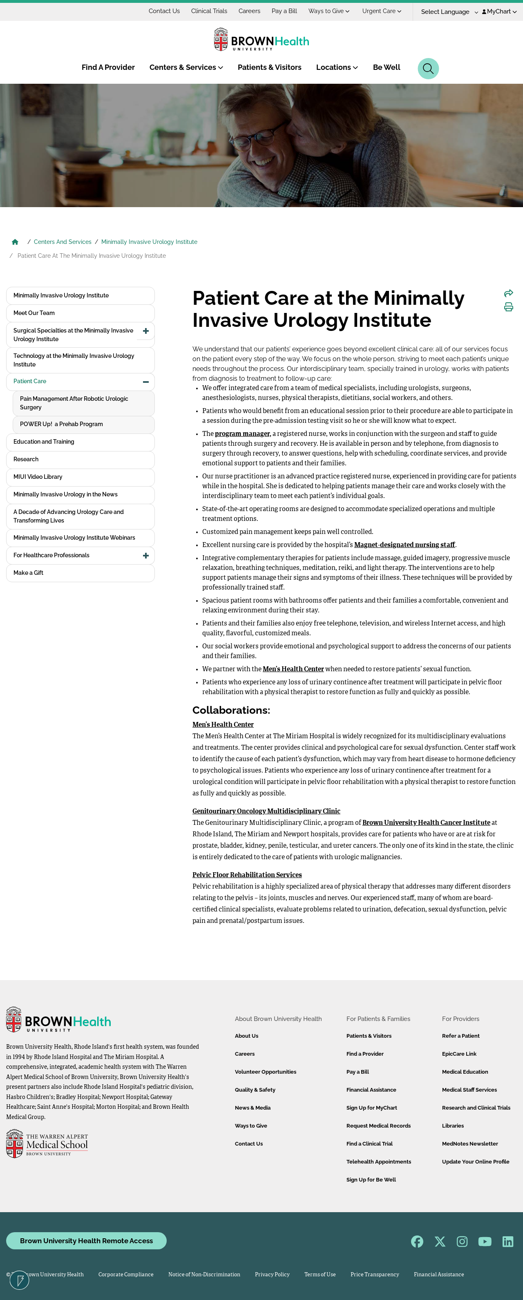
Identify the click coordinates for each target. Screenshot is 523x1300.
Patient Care (29, 381)
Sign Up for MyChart (371, 1108)
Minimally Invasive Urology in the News (65, 494)
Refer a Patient (461, 1036)
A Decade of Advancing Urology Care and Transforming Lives (68, 516)
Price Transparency (375, 1275)
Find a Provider (365, 1054)
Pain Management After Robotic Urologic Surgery (74, 403)
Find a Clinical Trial (369, 1144)
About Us (246, 1036)
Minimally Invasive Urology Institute (149, 242)
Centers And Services (63, 242)
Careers (249, 11)
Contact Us (164, 11)
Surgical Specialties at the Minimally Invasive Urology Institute (73, 334)
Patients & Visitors (270, 67)
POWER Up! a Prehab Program (61, 424)
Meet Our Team (34, 313)
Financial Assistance (371, 1090)
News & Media (252, 1108)
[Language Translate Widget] (446, 12)
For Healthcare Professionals (51, 555)
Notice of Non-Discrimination (204, 1275)
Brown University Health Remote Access (86, 1241)
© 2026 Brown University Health (45, 1275)
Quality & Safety (255, 1090)
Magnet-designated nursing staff (404, 545)
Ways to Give (329, 11)
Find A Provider (108, 67)
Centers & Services (187, 67)
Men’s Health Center (293, 669)
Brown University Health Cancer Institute (426, 823)
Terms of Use (320, 1275)
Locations (337, 67)
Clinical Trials (209, 11)
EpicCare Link (459, 1054)
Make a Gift (28, 573)
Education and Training (43, 441)
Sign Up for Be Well (371, 1180)
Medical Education (465, 1072)
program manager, (243, 434)
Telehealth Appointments (378, 1162)
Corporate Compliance (126, 1275)
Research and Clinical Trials (476, 1108)
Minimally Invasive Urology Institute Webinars (74, 537)
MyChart (499, 11)
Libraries (453, 1126)
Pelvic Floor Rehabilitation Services (247, 875)
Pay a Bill (284, 11)
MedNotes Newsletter (470, 1144)
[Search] (428, 68)
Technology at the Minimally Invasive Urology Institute (73, 360)
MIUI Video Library (38, 477)
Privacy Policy (272, 1275)
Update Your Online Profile (476, 1162)
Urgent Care (382, 11)
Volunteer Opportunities (265, 1072)
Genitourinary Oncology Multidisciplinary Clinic (266, 812)
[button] (146, 331)
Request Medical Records (378, 1126)
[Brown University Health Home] (15, 243)
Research (25, 459)
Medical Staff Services (469, 1090)
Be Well (386, 67)
